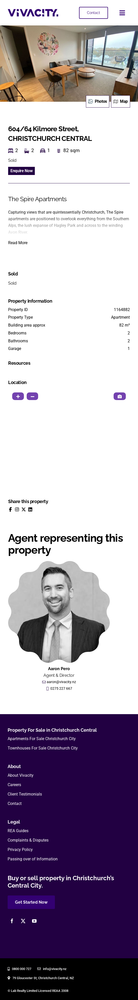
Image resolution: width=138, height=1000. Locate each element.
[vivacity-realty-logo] (33, 10)
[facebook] (12, 921)
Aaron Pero (59, 668)
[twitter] (23, 921)
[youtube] (34, 921)
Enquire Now (21, 170)
